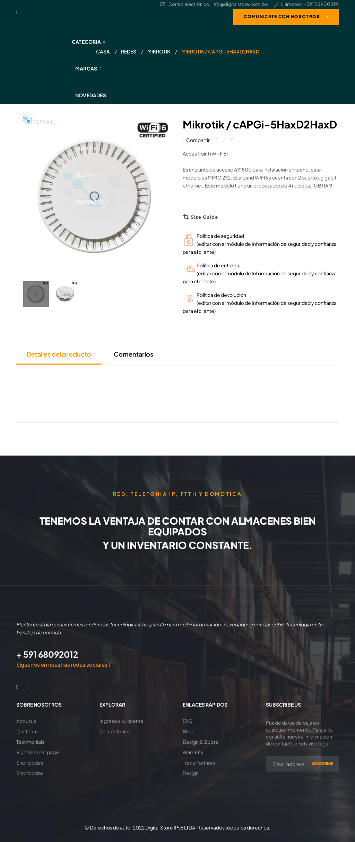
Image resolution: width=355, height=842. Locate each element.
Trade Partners (199, 762)
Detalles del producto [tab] (59, 354)
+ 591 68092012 (47, 654)
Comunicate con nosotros (282, 16)
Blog (188, 731)
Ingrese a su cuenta (121, 721)
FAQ (187, 721)
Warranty (193, 752)
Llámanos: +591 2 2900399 (306, 4)
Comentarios (133, 354)
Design (191, 773)
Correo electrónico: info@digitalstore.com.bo (214, 4)
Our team (27, 731)
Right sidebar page (37, 752)
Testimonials (30, 742)
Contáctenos (114, 731)
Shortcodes (29, 762)
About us (26, 721)
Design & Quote (200, 742)
